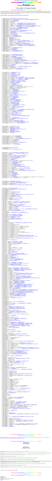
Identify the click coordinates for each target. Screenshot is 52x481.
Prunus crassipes (13, 239)
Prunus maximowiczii (16, 100)
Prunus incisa (11, 95)
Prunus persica (11, 38)
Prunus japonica (15, 96)
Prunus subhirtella (17, 114)
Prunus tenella (14, 34)
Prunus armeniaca (15, 20)
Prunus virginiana (10, 171)
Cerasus (9, 15)
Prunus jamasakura (19, 367)
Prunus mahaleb (13, 98)
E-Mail (8, 479)
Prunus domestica (12, 131)
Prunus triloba (15, 48)
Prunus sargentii (19, 110)
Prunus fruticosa (14, 89)
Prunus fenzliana (16, 29)
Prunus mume (17, 61)
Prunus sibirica (13, 64)
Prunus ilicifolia (16, 94)
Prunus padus (11, 130)
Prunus (27, 15)
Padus (22, 15)
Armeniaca (5, 15)
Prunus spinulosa (19, 142)
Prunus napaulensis (15, 162)
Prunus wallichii (17, 135)
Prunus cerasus (13, 72)
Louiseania (19, 15)
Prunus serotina (15, 152)
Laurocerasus (15, 15)
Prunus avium (13, 75)
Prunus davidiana (20, 27)
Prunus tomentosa (15, 117)
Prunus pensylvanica (16, 103)
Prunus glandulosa (15, 90)
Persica (25, 15)
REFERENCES (26, 442)
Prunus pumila (13, 80)
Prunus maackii (13, 158)
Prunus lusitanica (16, 139)
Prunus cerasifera (13, 118)
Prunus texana (20, 301)
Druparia (11, 15)
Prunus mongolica (16, 36)
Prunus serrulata (12, 113)
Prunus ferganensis (23, 30)
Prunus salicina (11, 412)
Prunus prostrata (14, 105)
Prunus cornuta (14, 84)
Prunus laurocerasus (15, 97)
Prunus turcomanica (15, 50)
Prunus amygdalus (12, 18)
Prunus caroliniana (18, 137)
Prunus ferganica (12, 392)
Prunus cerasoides (13, 212)
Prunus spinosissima (15, 47)
